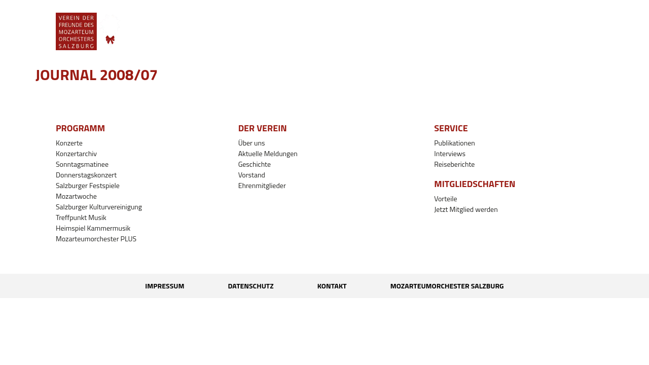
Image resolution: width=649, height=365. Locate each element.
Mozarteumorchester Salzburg (447, 285)
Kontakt (332, 285)
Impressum (164, 285)
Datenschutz (250, 285)
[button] (304, 31)
